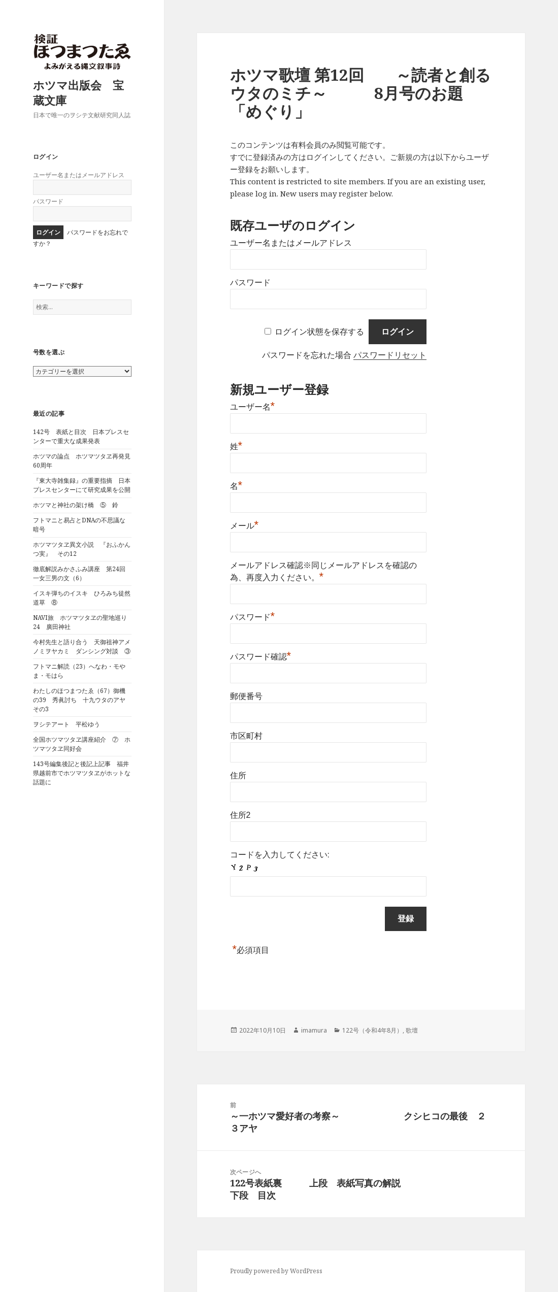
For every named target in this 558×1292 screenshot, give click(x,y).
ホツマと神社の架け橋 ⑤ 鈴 (75, 505)
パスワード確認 (260, 656)
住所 (238, 775)
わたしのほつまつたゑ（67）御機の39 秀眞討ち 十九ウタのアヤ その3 (82, 699)
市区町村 (246, 736)
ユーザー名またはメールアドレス (78, 175)
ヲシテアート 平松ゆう (66, 724)
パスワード (48, 201)
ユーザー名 (252, 407)
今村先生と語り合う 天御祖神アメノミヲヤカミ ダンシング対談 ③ (81, 646)
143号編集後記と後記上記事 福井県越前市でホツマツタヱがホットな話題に (81, 772)
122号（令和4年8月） (372, 1030)
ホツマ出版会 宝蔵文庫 (78, 92)
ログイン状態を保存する (319, 331)
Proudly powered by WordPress (276, 1271)
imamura (314, 1030)
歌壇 (412, 1030)
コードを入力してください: (280, 854)
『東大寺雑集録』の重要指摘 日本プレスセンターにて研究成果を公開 (81, 485)
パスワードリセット (389, 355)
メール (244, 525)
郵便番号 (246, 696)
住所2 (240, 815)
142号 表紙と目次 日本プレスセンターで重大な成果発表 (81, 436)
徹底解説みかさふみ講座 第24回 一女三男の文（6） (82, 573)
